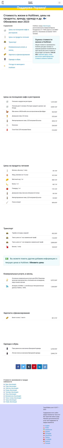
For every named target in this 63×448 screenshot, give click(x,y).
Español (46, 431)
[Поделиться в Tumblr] (28, 366)
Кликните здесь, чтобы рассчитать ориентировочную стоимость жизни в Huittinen (44, 56)
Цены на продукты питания (19, 37)
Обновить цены (37, 262)
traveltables (30, 2)
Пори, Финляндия (11, 386)
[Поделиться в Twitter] (23, 366)
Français (46, 443)
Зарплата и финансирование (19, 55)
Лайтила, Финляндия (12, 388)
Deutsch (46, 441)
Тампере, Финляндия (12, 392)
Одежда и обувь (14, 59)
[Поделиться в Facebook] (18, 366)
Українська (47, 429)
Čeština (46, 437)
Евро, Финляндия (11, 384)
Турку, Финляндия (11, 400)
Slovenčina (47, 435)
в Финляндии (46, 26)
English (46, 425)
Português (47, 433)
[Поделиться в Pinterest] (34, 366)
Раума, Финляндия (11, 390)
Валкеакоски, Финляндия (13, 396)
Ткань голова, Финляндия (13, 398)
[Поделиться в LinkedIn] (39, 366)
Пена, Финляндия (11, 394)
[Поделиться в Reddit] (44, 366)
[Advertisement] (32, 84)
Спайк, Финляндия (11, 402)
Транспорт (12, 42)
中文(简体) (47, 439)
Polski (46, 427)
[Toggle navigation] (59, 2)
